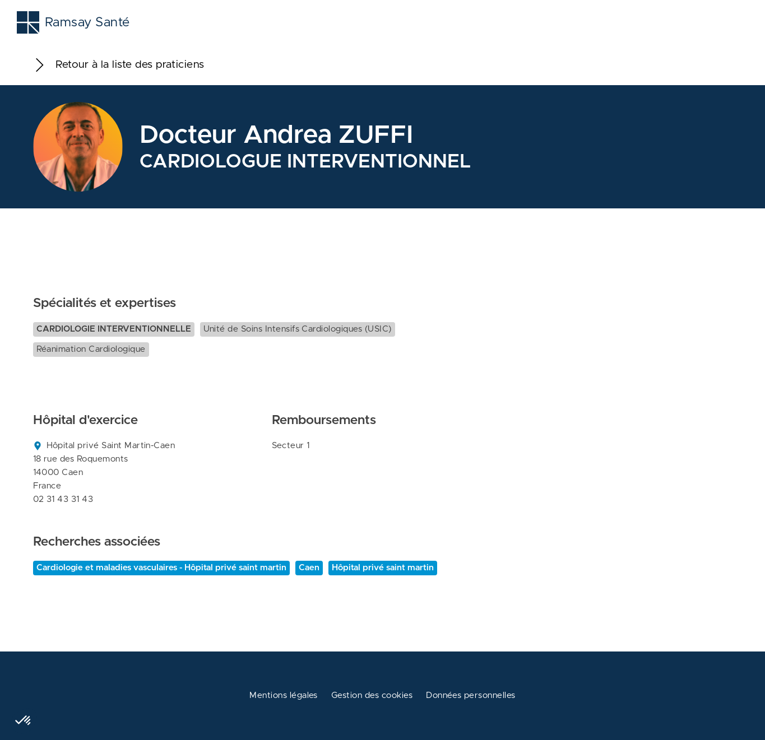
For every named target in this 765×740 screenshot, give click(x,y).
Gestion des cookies (371, 695)
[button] (23, 721)
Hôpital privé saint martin (383, 568)
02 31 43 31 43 (63, 499)
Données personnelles (471, 695)
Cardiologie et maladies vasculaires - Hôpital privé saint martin (161, 568)
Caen (309, 568)
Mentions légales (283, 695)
